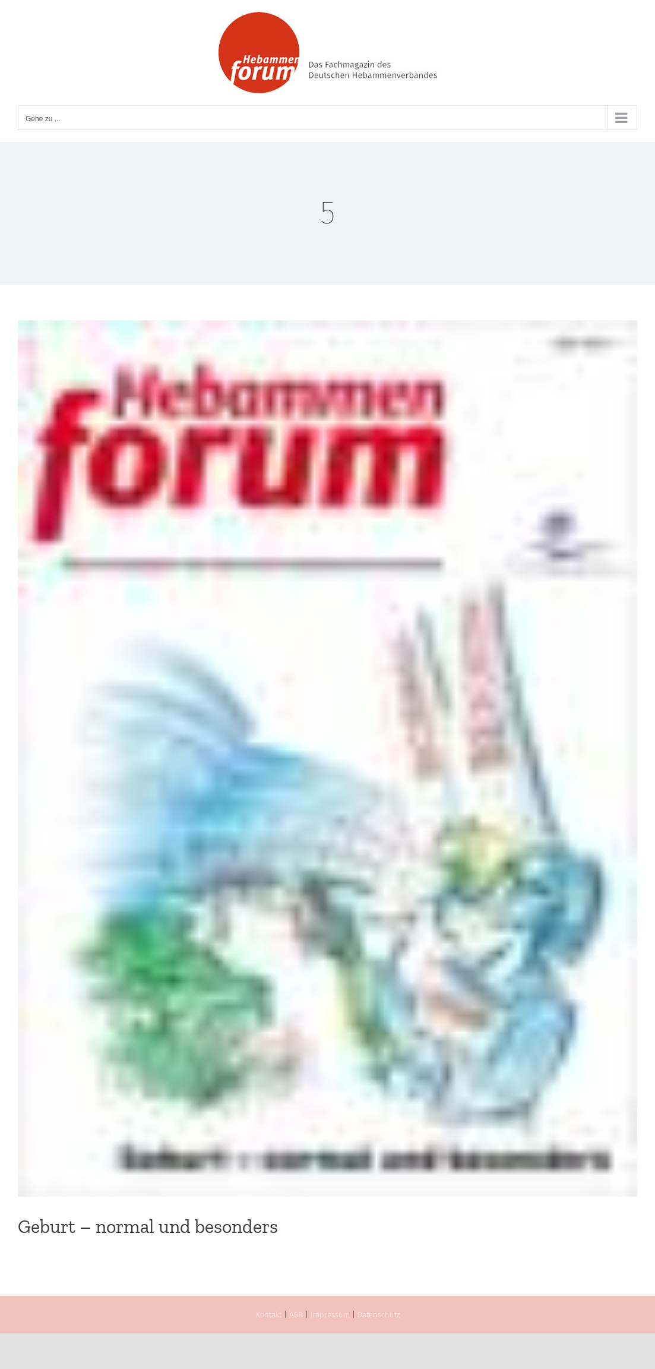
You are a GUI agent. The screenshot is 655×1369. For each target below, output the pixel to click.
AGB (296, 1314)
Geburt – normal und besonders (148, 1226)
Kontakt (268, 1314)
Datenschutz (378, 1314)
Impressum (330, 1314)
